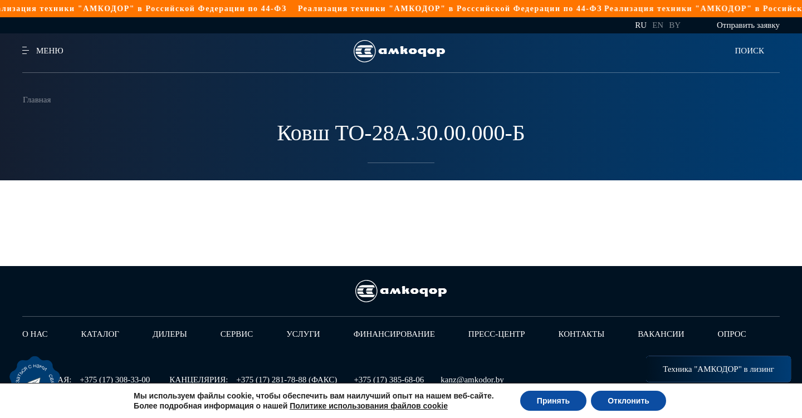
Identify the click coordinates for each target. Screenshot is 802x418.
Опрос (732, 334)
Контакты (582, 334)
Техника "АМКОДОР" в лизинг (718, 369)
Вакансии (661, 334)
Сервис (237, 334)
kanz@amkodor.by (472, 379)
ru (641, 25)
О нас (35, 334)
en (657, 25)
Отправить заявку (748, 25)
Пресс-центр (496, 334)
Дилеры (170, 334)
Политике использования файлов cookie (369, 405)
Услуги (303, 334)
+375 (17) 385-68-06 (389, 379)
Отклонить (628, 400)
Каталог (100, 334)
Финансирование (394, 334)
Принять (553, 400)
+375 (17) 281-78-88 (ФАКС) (286, 379)
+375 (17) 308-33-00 (115, 379)
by (675, 25)
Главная (37, 99)
